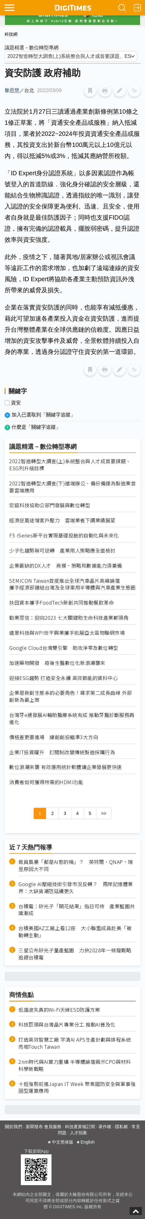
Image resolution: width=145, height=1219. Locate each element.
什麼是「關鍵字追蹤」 (36, 427)
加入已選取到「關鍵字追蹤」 (43, 414)
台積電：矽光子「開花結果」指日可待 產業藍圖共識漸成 (76, 910)
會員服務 (52, 1126)
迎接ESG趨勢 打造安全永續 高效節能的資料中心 (63, 678)
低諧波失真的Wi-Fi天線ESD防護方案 (59, 1009)
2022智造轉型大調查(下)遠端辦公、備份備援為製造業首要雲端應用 (72, 487)
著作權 (104, 1126)
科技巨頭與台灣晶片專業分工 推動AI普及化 (67, 1024)
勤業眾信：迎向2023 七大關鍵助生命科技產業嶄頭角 (68, 617)
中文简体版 (62, 1142)
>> (103, 813)
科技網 (11, 34)
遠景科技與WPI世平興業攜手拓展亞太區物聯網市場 (67, 632)
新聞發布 (34, 1126)
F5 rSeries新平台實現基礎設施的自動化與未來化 (64, 535)
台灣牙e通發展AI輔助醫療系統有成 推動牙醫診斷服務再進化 (72, 718)
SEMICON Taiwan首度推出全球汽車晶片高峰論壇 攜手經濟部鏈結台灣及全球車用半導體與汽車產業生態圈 (72, 584)
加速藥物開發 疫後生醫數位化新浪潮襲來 (57, 662)
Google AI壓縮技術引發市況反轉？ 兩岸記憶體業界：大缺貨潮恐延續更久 (75, 888)
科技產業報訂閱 (80, 1126)
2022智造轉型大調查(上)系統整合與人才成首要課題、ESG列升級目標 (70, 465)
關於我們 (13, 1126)
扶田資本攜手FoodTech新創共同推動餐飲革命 (61, 602)
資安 (16, 402)
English (88, 1142)
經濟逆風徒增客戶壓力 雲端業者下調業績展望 (62, 520)
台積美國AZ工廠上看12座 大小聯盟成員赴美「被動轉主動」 (75, 932)
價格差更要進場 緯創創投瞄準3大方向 (53, 737)
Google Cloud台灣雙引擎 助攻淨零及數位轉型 (63, 647)
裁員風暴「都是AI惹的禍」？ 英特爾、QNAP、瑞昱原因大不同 (75, 865)
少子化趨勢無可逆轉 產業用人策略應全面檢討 (62, 550)
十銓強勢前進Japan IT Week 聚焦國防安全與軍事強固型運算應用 (76, 1087)
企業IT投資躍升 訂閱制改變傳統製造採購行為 (62, 752)
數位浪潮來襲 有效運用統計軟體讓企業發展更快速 (65, 767)
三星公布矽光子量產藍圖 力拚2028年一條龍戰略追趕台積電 (74, 954)
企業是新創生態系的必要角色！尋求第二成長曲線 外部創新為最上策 (70, 696)
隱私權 (121, 1126)
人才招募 (78, 1132)
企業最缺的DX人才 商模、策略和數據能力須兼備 (65, 565)
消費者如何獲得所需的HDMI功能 (46, 782)
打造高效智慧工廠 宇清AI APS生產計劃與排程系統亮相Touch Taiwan (74, 1043)
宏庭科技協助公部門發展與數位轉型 (49, 505)
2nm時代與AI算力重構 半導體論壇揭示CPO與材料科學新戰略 (74, 1065)
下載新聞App (36, 1151)
